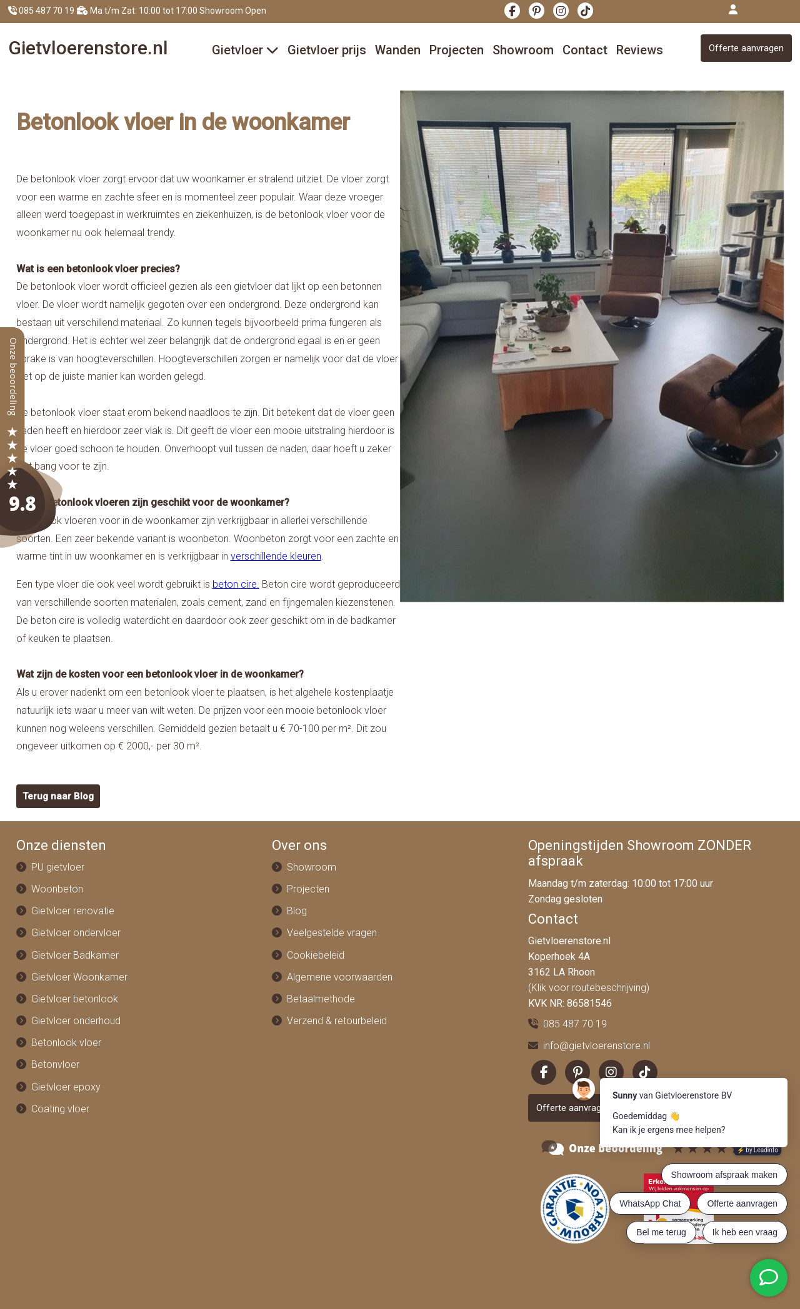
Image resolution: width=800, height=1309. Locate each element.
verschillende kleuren (276, 556)
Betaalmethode (321, 999)
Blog (297, 911)
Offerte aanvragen (746, 48)
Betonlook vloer (66, 1043)
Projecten (456, 49)
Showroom (523, 49)
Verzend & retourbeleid (337, 1021)
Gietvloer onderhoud (76, 1021)
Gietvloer (245, 49)
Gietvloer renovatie (72, 911)
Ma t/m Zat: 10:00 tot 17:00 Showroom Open (171, 11)
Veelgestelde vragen (332, 933)
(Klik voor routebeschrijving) (588, 988)
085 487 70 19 (41, 11)
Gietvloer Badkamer (75, 955)
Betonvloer (55, 1064)
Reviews (639, 49)
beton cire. (235, 584)
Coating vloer (60, 1109)
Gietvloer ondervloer (76, 933)
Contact (585, 49)
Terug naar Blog (58, 796)
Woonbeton (57, 889)
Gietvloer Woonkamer (79, 977)
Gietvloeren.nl (88, 48)
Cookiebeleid (315, 955)
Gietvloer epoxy (66, 1087)
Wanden (398, 49)
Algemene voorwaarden (339, 977)
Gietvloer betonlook (74, 999)
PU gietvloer (57, 867)
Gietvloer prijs (327, 49)
